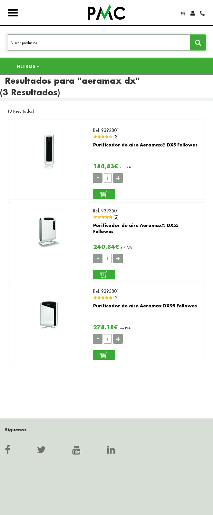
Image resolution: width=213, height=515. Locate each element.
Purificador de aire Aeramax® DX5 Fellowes (145, 144)
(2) (116, 217)
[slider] (102, 136)
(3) (116, 137)
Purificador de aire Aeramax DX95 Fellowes (145, 305)
